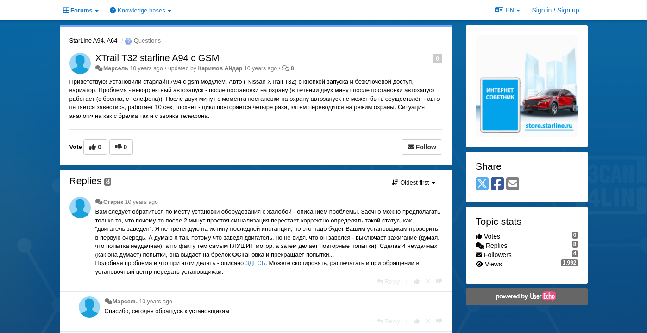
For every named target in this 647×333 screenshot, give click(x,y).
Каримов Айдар (220, 68)
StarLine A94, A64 (93, 40)
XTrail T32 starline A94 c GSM (157, 58)
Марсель (115, 68)
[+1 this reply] (417, 281)
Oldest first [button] (413, 182)
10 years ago (141, 202)
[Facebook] (497, 184)
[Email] (512, 184)
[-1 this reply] (439, 281)
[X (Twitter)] (482, 184)
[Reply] (388, 281)
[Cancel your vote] (428, 281)
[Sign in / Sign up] (555, 10)
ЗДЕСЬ (255, 262)
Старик (113, 202)
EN (507, 10)
